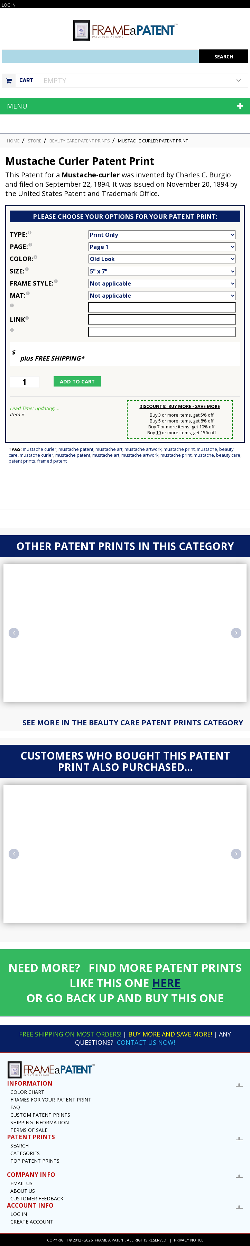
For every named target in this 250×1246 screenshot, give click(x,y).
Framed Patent (52, 461)
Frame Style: (49, 283)
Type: (49, 234)
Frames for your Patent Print (50, 1099)
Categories (25, 1153)
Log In (9, 5)
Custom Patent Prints (40, 1115)
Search (19, 1145)
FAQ (15, 1107)
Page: (49, 246)
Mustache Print (179, 449)
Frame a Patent (110, 1240)
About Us (22, 1191)
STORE (34, 141)
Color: (49, 258)
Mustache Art (108, 449)
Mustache (207, 449)
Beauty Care (228, 455)
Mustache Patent (75, 449)
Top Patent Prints (34, 1160)
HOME (13, 141)
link (19, 319)
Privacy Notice (188, 1240)
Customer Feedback (36, 1198)
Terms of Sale (28, 1130)
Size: (49, 271)
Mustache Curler (39, 449)
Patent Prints (22, 461)
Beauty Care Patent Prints (79, 141)
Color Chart (27, 1092)
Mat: (49, 295)
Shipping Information (39, 1122)
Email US (21, 1183)
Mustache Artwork (142, 449)
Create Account (31, 1221)
